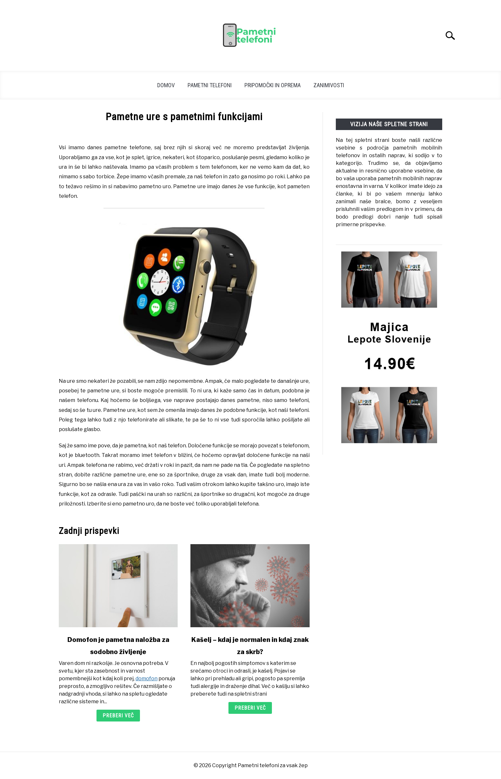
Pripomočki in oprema (272, 85)
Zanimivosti (328, 85)
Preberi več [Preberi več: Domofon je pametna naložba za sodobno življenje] (118, 716)
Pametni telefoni (210, 85)
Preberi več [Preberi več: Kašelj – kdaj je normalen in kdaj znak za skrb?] (250, 708)
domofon (146, 678)
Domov (166, 85)
